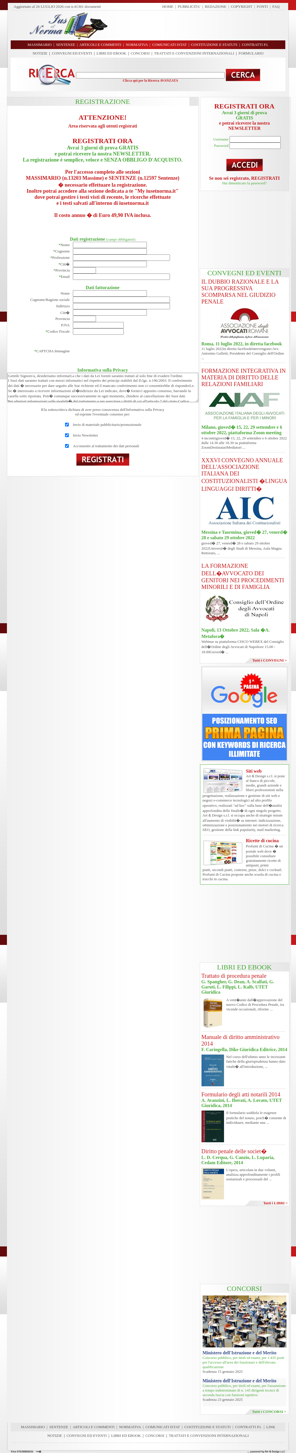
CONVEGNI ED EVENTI (72, 53)
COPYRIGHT (241, 6)
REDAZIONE (215, 6)
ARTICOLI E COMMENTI (93, 1427)
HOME (167, 6)
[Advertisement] (198, 25)
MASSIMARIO (33, 1427)
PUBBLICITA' (189, 6)
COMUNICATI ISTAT (162, 1427)
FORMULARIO (250, 53)
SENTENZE (59, 1427)
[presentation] (117, 351)
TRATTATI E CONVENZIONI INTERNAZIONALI (194, 53)
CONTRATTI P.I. (248, 1427)
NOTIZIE (40, 53)
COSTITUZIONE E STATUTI (207, 1427)
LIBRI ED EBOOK (111, 53)
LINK (270, 1427)
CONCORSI (140, 53)
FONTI (262, 6)
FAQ (276, 6)
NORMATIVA (130, 1427)
